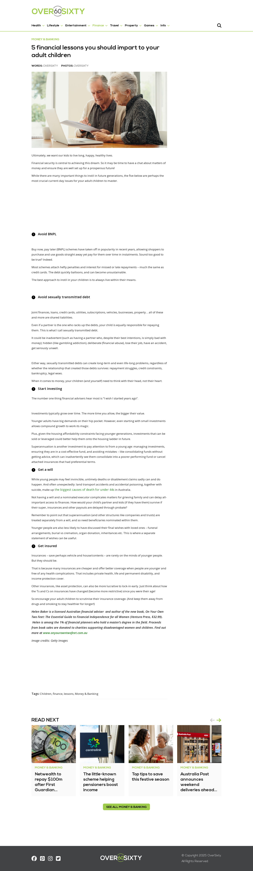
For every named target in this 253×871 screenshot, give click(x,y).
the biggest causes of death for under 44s (51, 510)
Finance (87, 24)
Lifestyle (42, 24)
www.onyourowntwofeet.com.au (133, 651)
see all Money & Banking (126, 825)
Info (152, 24)
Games (138, 24)
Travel (103, 24)
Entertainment (65, 24)
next (229, 738)
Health (25, 24)
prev (222, 738)
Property (120, 24)
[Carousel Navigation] (226, 738)
